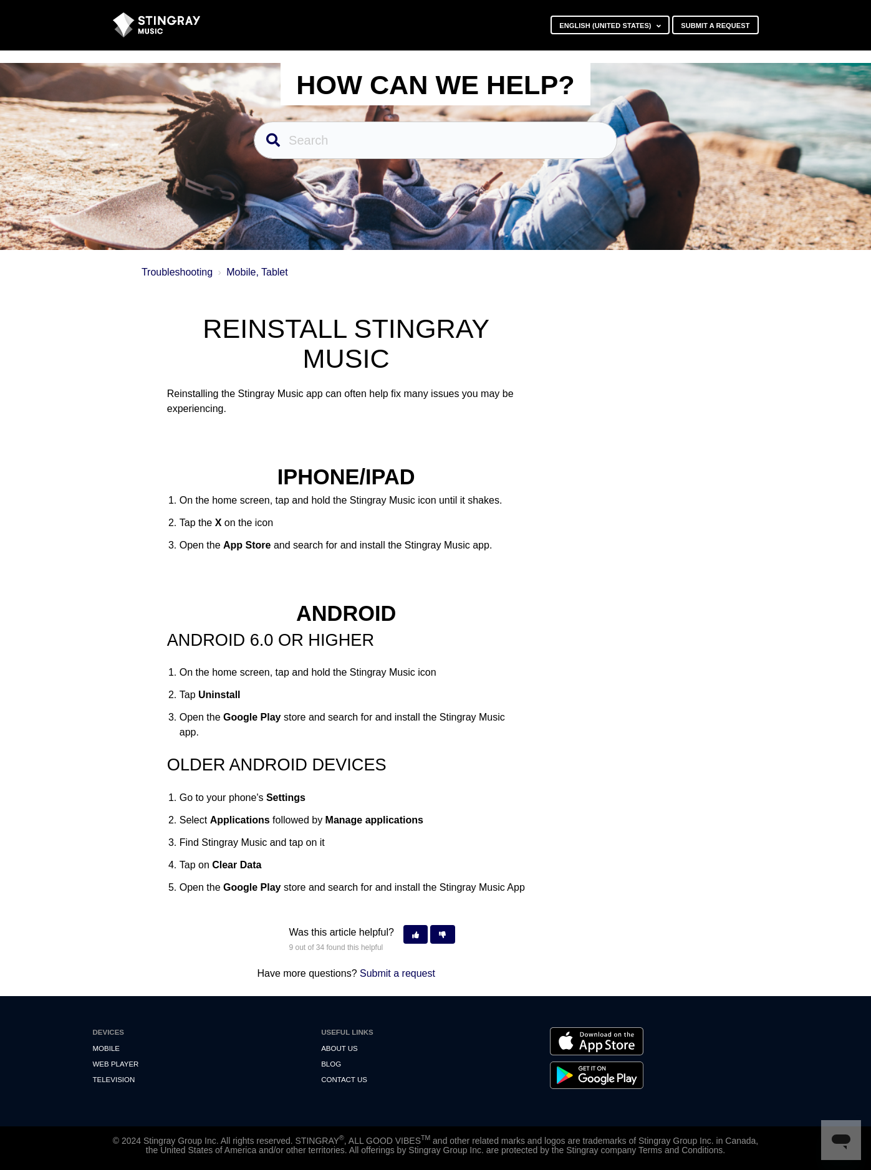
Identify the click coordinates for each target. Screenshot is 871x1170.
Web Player (116, 1064)
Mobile (106, 1048)
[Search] (435, 140)
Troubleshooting (177, 272)
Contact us (344, 1079)
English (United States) (606, 25)
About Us (339, 1048)
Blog (331, 1064)
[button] (415, 934)
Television (114, 1079)
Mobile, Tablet (256, 272)
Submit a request (715, 25)
